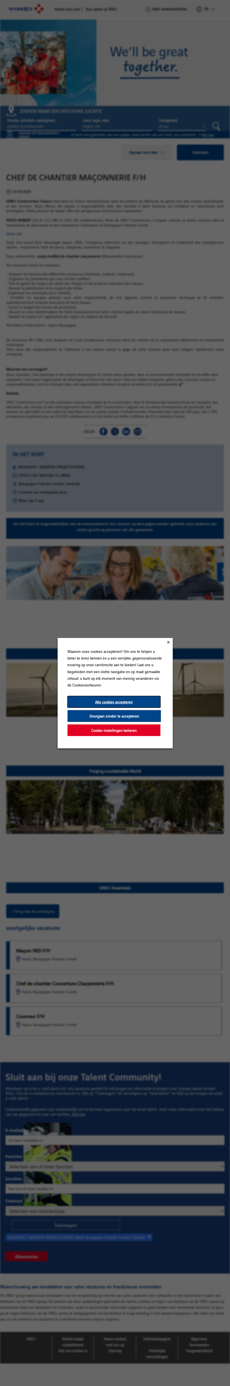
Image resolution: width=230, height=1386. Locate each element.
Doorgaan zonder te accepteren (114, 715)
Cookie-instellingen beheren (114, 730)
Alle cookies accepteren (114, 701)
